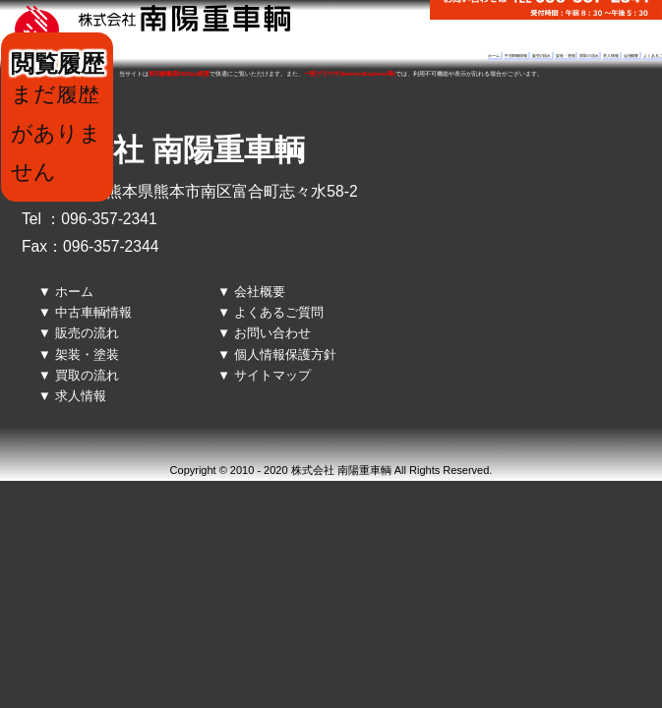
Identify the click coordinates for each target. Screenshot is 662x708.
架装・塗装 (565, 55)
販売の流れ (541, 55)
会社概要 (631, 55)
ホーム (494, 55)
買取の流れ (588, 55)
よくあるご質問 (279, 312)
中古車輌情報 (516, 55)
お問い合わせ (272, 332)
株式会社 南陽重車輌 (163, 150)
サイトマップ (272, 375)
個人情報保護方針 (285, 354)
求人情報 (611, 55)
